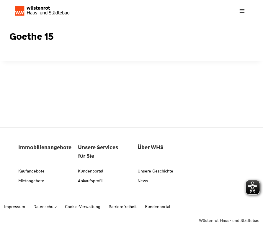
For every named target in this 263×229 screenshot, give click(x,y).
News (143, 180)
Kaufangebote (31, 171)
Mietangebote (31, 180)
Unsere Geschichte (155, 171)
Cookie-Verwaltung (82, 206)
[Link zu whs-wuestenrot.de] (42, 10)
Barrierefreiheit (123, 206)
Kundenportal (90, 171)
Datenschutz (45, 206)
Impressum (14, 206)
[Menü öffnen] (242, 11)
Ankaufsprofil (90, 180)
